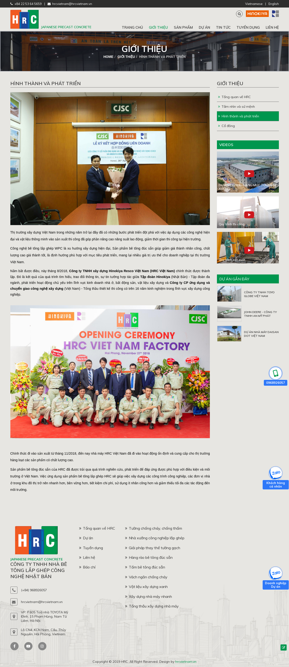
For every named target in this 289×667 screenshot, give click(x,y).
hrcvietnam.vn (185, 661)
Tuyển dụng (248, 27)
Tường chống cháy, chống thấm (153, 528)
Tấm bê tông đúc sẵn (145, 567)
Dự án (204, 27)
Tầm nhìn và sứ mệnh (236, 106)
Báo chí (87, 567)
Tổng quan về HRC (234, 97)
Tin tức (223, 27)
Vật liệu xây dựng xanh (146, 586)
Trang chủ (132, 27)
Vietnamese (254, 4)
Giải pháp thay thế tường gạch (152, 547)
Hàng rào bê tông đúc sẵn (149, 557)
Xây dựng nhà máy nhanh (148, 596)
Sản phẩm (183, 27)
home (108, 57)
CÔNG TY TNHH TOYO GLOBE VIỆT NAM (259, 294)
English (274, 4)
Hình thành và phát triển (238, 116)
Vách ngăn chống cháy (146, 577)
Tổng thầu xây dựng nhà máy (152, 606)
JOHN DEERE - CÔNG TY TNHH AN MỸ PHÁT (260, 314)
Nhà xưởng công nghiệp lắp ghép (154, 538)
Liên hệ (272, 27)
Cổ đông (226, 126)
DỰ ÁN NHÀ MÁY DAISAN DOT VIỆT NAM (261, 333)
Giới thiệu (158, 27)
